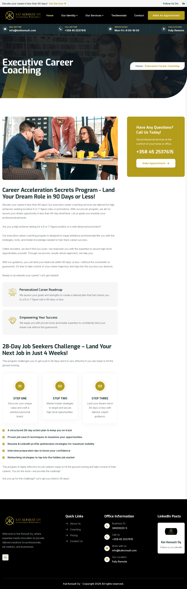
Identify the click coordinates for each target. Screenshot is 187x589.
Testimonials (119, 15)
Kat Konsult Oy (71, 583)
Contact (139, 15)
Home (49, 15)
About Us (73, 523)
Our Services (93, 15)
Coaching (73, 529)
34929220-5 (119, 528)
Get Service (56, 3)
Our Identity (68, 15)
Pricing (72, 535)
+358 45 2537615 (75, 30)
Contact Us (74, 541)
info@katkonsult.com (22, 30)
